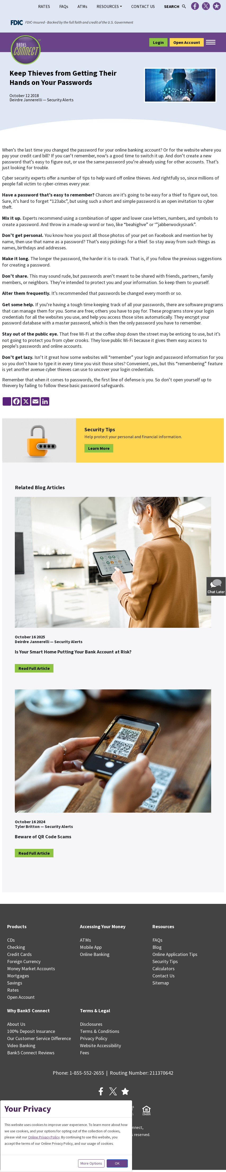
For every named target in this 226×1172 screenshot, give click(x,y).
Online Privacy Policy (44, 1137)
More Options (91, 1163)
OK (117, 1163)
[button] (216, 586)
